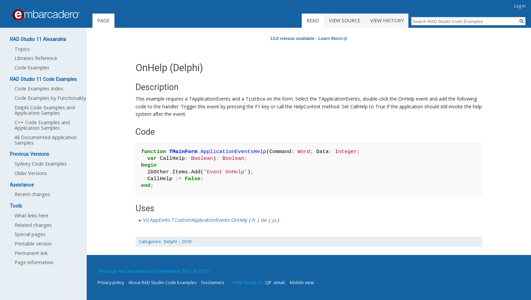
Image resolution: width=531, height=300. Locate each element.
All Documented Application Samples (46, 140)
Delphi (170, 241)
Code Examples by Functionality (50, 98)
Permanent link (31, 253)
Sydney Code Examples (41, 163)
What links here (31, 215)
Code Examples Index (39, 88)
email (279, 282)
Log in (520, 6)
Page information (34, 262)
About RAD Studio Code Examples (162, 282)
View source (344, 20)
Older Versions (31, 173)
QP (269, 282)
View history (387, 20)
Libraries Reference (36, 58)
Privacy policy (111, 282)
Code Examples (32, 67)
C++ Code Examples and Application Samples (42, 125)
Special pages (30, 234)
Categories (150, 241)
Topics (22, 49)
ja (274, 220)
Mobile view (302, 282)
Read (312, 20)
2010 (186, 241)
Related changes (33, 225)
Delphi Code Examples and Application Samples (45, 110)
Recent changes (32, 194)
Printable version (33, 243)
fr (253, 220)
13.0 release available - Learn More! (306, 38)
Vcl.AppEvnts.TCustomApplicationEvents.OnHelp (195, 220)
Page (103, 20)
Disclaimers (213, 282)
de (264, 220)
